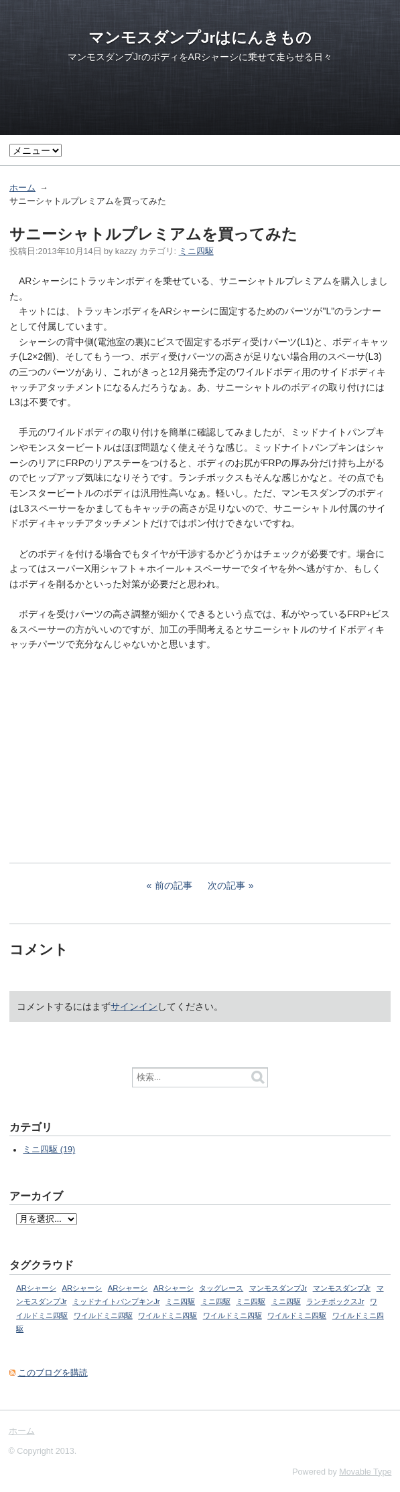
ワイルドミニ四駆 (103, 1315)
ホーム (22, 188)
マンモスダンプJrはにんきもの (200, 37)
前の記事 (173, 885)
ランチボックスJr (335, 1301)
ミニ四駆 (196, 251)
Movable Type (365, 1472)
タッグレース (221, 1288)
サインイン (134, 1006)
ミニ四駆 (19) (49, 1149)
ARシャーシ (36, 1288)
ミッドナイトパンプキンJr (115, 1301)
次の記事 (226, 885)
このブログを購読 (53, 1373)
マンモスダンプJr (278, 1288)
